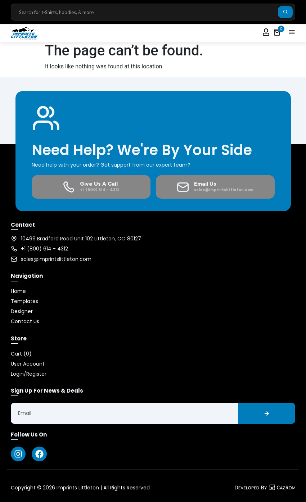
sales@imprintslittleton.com (56, 259)
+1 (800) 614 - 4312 (44, 248)
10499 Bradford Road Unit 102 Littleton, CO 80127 (81, 238)
